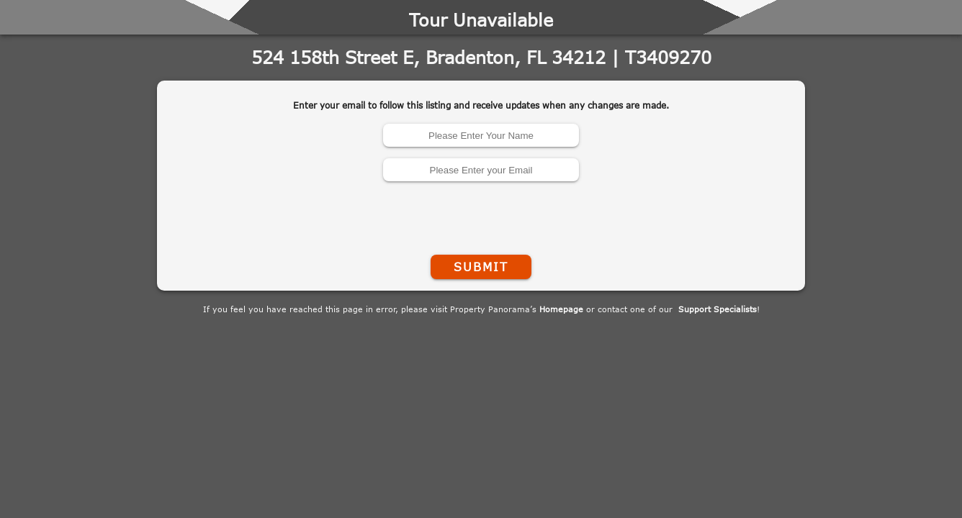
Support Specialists (717, 309)
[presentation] (481, 215)
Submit (481, 266)
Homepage (561, 309)
